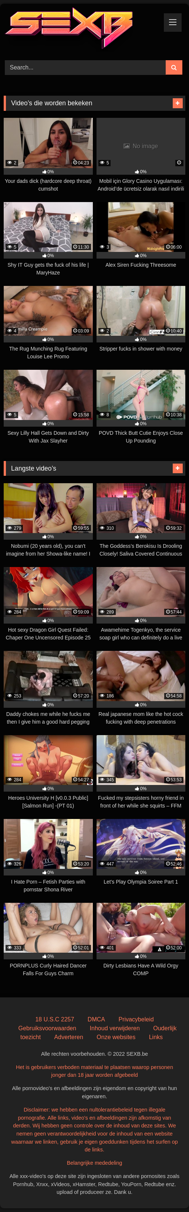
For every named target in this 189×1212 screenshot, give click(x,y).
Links (156, 1037)
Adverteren (68, 1037)
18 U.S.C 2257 (54, 1019)
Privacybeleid (135, 1019)
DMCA (96, 1019)
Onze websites (116, 1037)
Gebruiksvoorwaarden (47, 1028)
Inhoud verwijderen (115, 1028)
